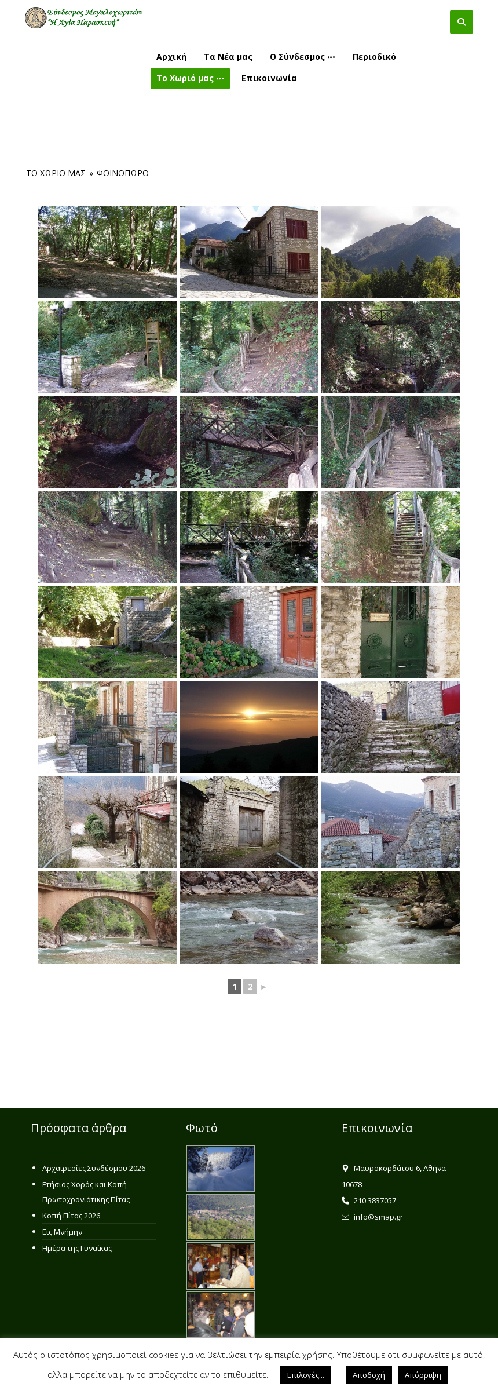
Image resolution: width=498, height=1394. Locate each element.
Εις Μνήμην (62, 1232)
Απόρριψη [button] (423, 1375)
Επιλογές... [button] (305, 1375)
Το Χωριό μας (56, 172)
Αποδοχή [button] (369, 1375)
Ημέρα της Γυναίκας (77, 1248)
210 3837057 (369, 1200)
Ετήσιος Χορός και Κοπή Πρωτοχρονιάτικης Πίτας (86, 1192)
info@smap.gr (372, 1216)
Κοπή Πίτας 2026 (71, 1215)
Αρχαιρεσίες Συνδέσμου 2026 (93, 1168)
